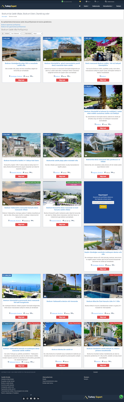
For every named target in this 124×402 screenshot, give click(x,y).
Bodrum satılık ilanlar (7, 383)
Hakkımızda (96, 6)
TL (97, 1)
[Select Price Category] (37, 33)
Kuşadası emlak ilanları (8, 381)
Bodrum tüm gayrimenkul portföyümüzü (13, 27)
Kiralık (44, 379)
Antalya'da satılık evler (7, 387)
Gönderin (103, 206)
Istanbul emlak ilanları (7, 379)
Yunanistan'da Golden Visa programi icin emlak (14, 391)
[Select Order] (15, 33)
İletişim (118, 6)
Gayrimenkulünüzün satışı (50, 381)
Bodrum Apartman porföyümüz (10, 25)
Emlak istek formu (48, 383)
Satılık (86, 6)
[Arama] (106, 2)
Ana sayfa (4, 16)
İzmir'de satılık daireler (7, 385)
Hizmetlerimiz (108, 6)
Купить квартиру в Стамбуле (10, 393)
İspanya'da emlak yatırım (8, 389)
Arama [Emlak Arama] (111, 1)
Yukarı (95, 372)
